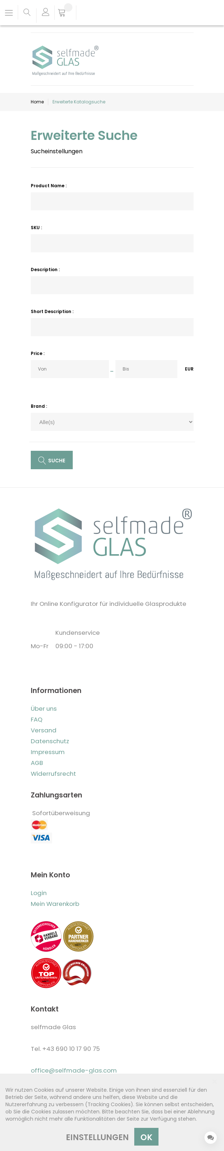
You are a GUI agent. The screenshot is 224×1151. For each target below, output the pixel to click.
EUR (189, 369)
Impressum (48, 752)
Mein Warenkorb (55, 903)
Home (37, 102)
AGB (37, 762)
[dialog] (112, 1112)
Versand (43, 730)
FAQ (36, 719)
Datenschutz (50, 741)
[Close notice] (214, 1081)
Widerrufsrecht (53, 773)
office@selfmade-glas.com (74, 1070)
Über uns (44, 708)
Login (39, 893)
